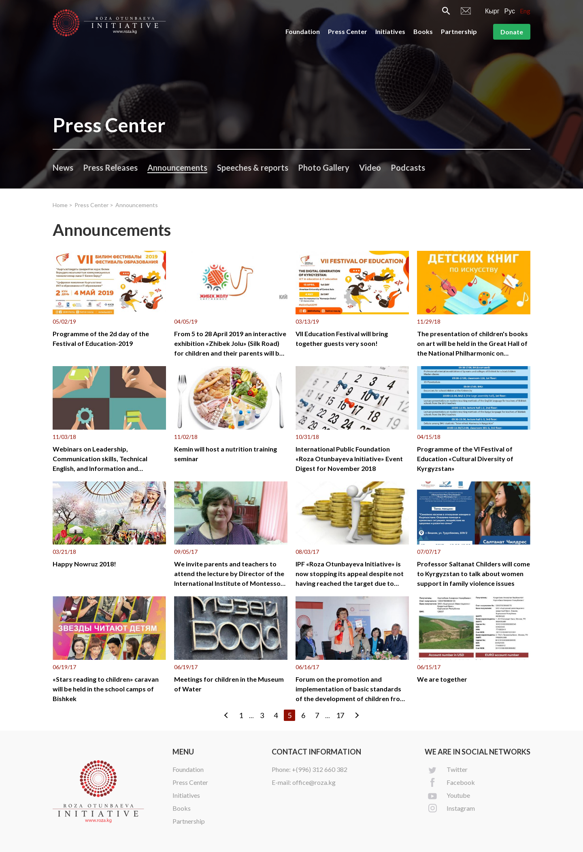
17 (340, 715)
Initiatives (390, 31)
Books (423, 31)
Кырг (492, 11)
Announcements (177, 167)
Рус (509, 11)
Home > (62, 204)
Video (370, 167)
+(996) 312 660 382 (319, 769)
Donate (511, 32)
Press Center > (93, 204)
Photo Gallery (323, 167)
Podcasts (408, 167)
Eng (525, 11)
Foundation (302, 31)
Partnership (459, 31)
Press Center (347, 31)
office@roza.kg (314, 782)
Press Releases (110, 167)
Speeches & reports (252, 167)
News (63, 167)
